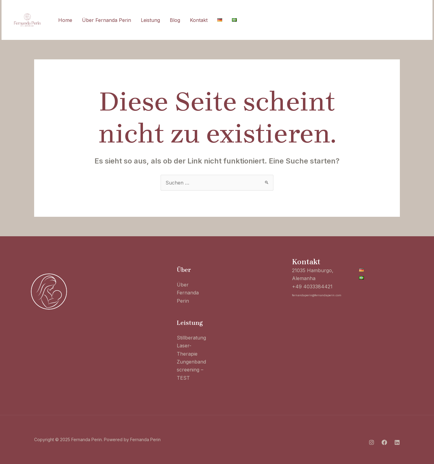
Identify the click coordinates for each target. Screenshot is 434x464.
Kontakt (199, 20)
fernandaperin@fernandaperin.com (316, 295)
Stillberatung (191, 338)
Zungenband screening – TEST (191, 370)
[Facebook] (351, 20)
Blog (175, 20)
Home (65, 20)
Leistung (150, 20)
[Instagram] (338, 20)
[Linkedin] (365, 20)
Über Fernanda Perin (106, 20)
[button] (400, 20)
